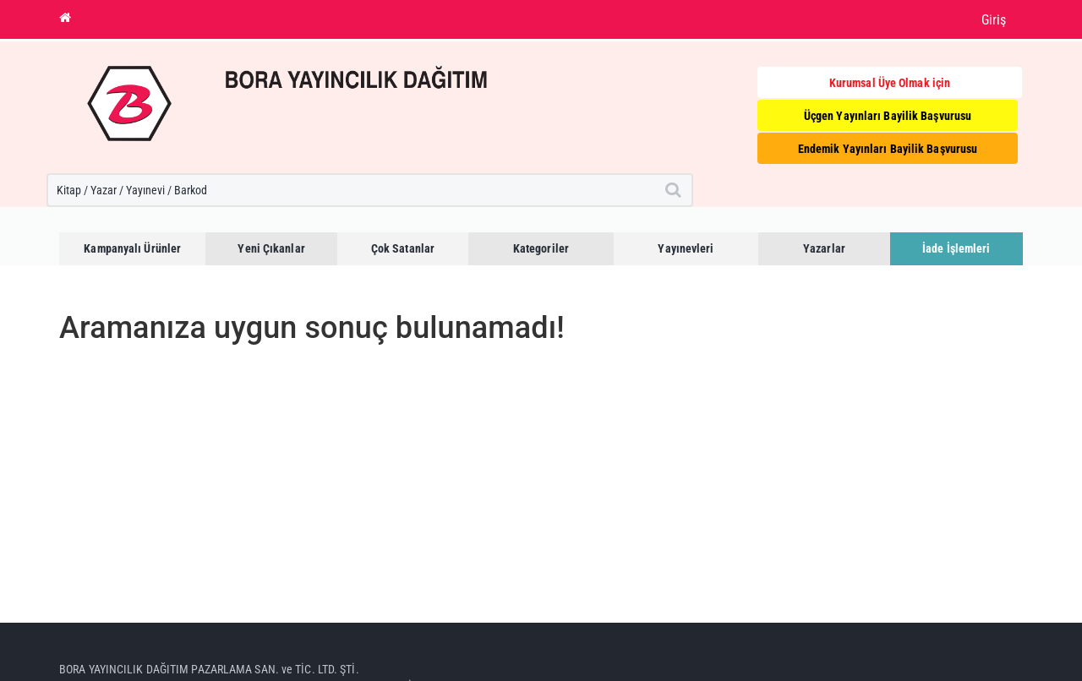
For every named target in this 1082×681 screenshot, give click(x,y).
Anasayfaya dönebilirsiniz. (121, 378)
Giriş (994, 20)
